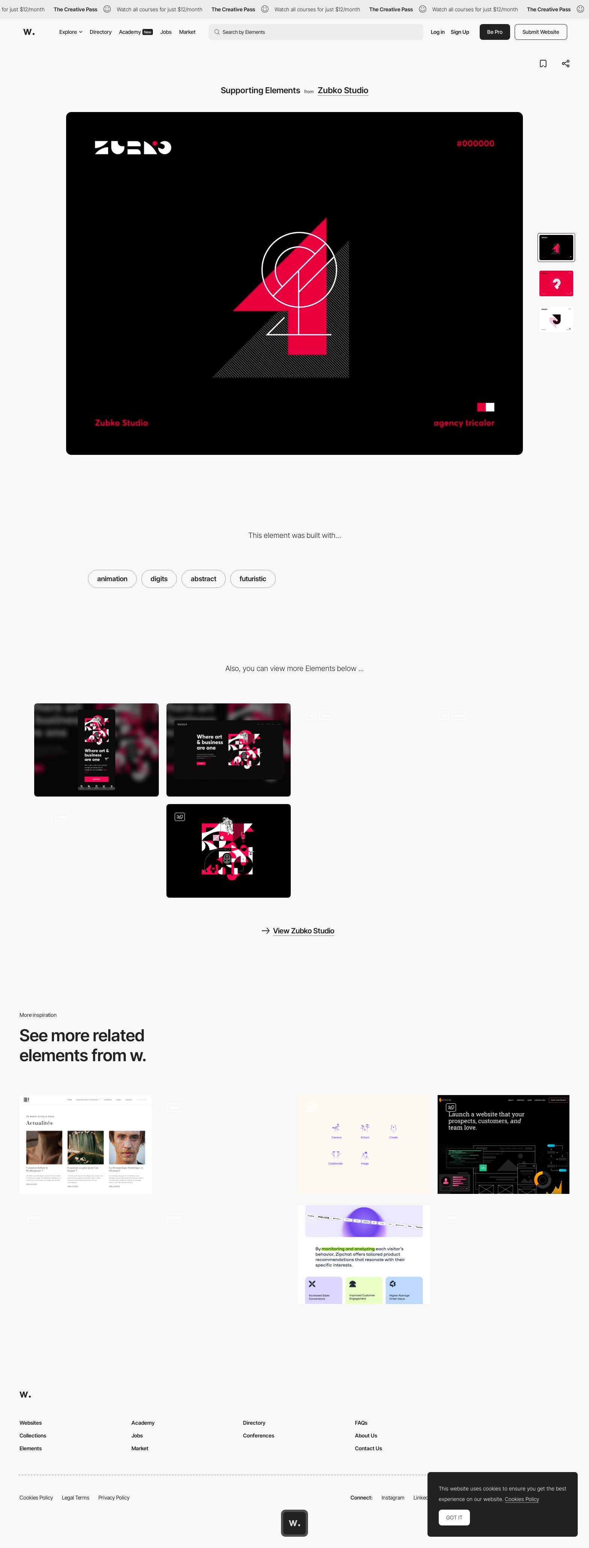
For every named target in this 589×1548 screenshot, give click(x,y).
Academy (136, 32)
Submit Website (541, 32)
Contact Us (368, 1448)
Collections (33, 1435)
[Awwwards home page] (294, 1523)
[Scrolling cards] (503, 1254)
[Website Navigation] (360, 750)
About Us (366, 1435)
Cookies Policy (36, 1497)
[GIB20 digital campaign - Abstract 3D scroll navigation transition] (225, 1142)
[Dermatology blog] (85, 1144)
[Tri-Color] (228, 851)
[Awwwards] (29, 32)
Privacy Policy (114, 1497)
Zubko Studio (343, 90)
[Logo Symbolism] (492, 750)
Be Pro (495, 32)
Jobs (166, 32)
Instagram (393, 1497)
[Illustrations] (96, 851)
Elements (31, 1448)
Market (187, 32)
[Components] (364, 1254)
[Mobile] (96, 750)
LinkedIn (423, 1497)
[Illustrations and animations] (503, 1144)
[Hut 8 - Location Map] (85, 1254)
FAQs (361, 1422)
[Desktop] (228, 750)
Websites (31, 1422)
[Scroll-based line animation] (225, 1254)
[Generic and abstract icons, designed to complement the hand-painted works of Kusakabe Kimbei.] (364, 1144)
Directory (101, 32)
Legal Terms (75, 1497)
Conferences (258, 1435)
